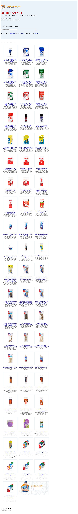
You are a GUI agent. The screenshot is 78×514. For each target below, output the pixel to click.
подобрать (33, 488)
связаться (36, 33)
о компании (12, 33)
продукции (21, 33)
